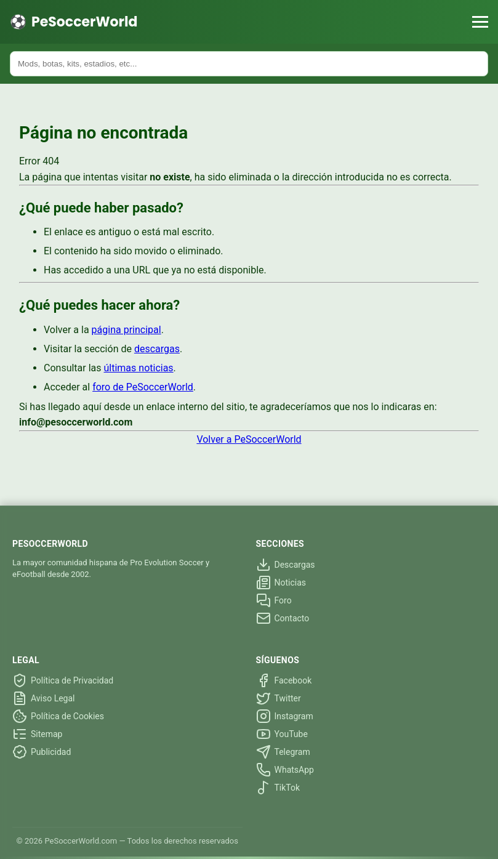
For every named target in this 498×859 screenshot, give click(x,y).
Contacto (283, 618)
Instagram (284, 716)
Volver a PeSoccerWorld (248, 439)
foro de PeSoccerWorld (142, 387)
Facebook (284, 680)
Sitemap (37, 734)
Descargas (285, 564)
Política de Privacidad (62, 680)
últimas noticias (139, 368)
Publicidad (41, 751)
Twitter (278, 698)
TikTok (278, 787)
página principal (126, 330)
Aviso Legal (43, 698)
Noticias (281, 582)
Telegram (283, 751)
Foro (274, 600)
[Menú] (480, 22)
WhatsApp (285, 769)
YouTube (282, 734)
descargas (157, 349)
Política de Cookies (58, 716)
